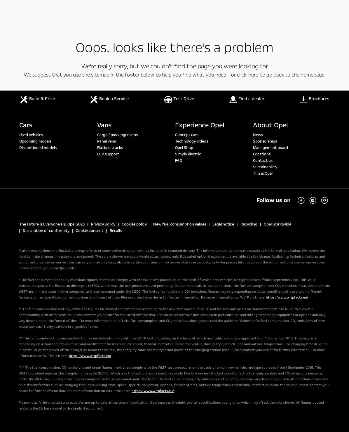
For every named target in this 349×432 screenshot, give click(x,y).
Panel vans (106, 141)
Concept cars (186, 135)
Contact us (263, 160)
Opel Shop (184, 147)
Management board (270, 147)
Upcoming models (35, 141)
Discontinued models (38, 147)
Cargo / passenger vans (117, 135)
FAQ (178, 160)
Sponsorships (265, 141)
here (253, 75)
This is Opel (263, 173)
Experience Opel (199, 125)
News (258, 135)
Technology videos (191, 141)
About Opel (270, 125)
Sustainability (265, 167)
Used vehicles (31, 135)
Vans (104, 125)
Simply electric (188, 154)
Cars (25, 125)
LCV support (108, 154)
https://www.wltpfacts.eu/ (287, 297)
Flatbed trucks (110, 147)
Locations (262, 154)
